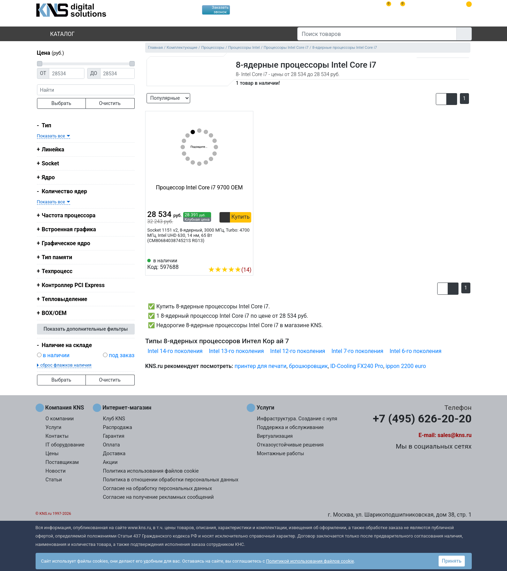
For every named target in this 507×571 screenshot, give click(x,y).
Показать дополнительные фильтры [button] (86, 329)
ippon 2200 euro (406, 366)
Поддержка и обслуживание (290, 427)
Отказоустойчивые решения (290, 445)
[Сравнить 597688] (235, 259)
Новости (55, 471)
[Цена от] (66, 73)
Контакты (56, 436)
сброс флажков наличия (65, 365)
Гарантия (114, 436)
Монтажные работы (280, 454)
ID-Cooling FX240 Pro (356, 366)
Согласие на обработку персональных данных (157, 488)
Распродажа (117, 427)
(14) (229, 269)
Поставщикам (62, 462)
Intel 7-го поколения (357, 351)
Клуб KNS (114, 419)
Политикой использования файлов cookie (310, 561)
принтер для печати (260, 366)
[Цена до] (117, 73)
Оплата (111, 445)
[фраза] (86, 89)
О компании (59, 419)
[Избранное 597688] (246, 259)
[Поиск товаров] (377, 33)
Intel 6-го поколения (416, 351)
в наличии (56, 355)
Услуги (53, 427)
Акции (110, 462)
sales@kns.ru (454, 435)
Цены (52, 454)
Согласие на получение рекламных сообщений (158, 497)
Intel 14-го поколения (175, 351)
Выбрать (61, 103)
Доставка (114, 454)
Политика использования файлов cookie (151, 471)
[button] (441, 99)
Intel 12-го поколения (297, 351)
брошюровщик (308, 366)
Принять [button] (451, 561)
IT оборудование (64, 445)
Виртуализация (275, 436)
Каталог (56, 34)
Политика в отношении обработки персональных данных (171, 480)
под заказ (122, 355)
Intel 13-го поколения (236, 351)
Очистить (110, 103)
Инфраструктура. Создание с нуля (297, 419)
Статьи (53, 480)
